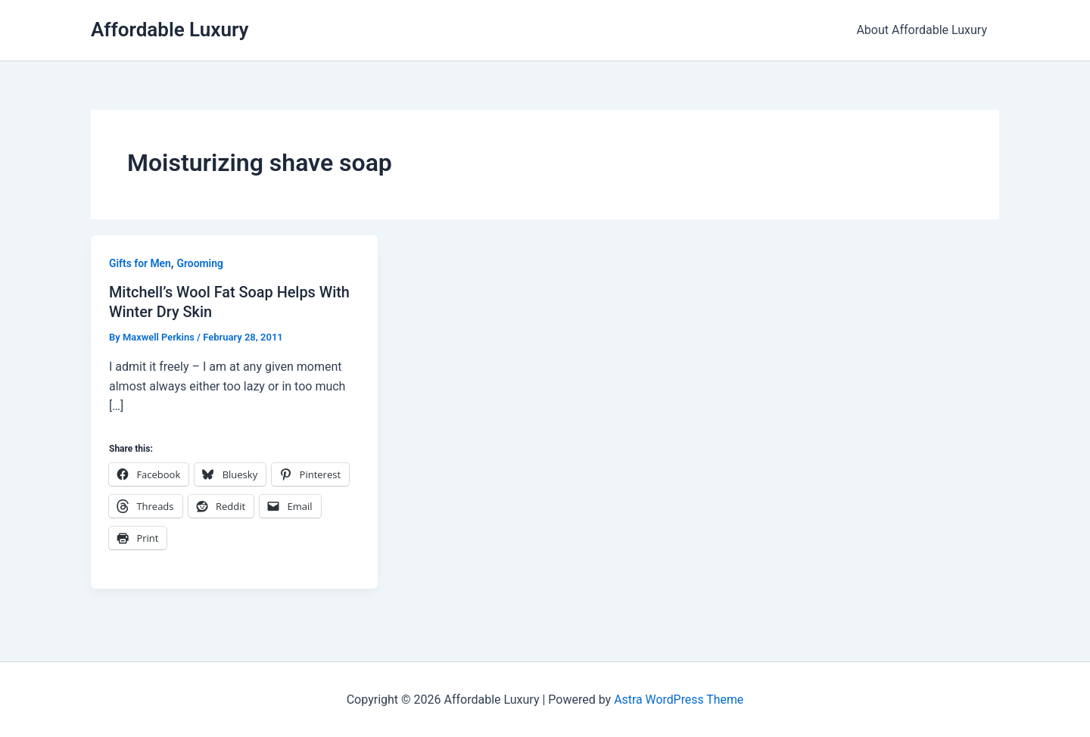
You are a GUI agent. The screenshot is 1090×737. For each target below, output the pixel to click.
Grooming (200, 263)
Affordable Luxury (169, 29)
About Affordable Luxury (921, 30)
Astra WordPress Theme (678, 699)
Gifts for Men (140, 263)
